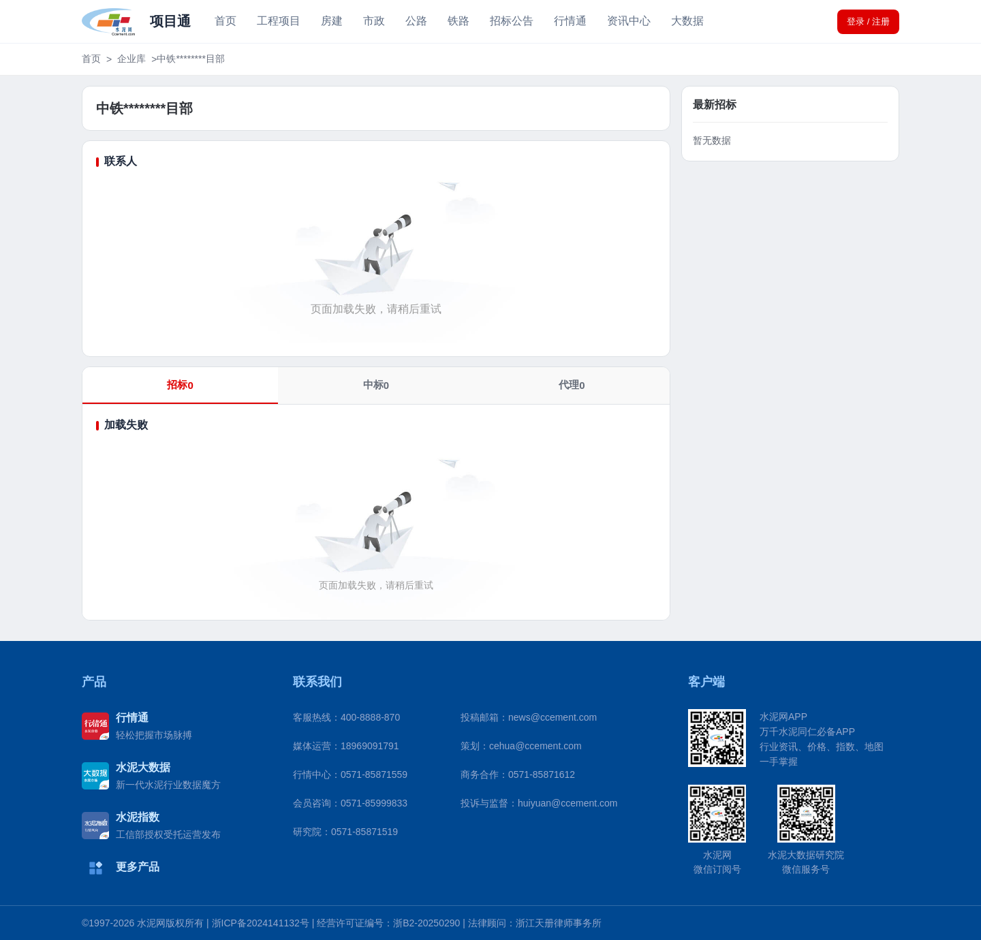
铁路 (458, 21)
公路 (416, 21)
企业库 (131, 58)
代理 (572, 385)
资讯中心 (629, 21)
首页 (225, 21)
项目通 (170, 21)
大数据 (687, 21)
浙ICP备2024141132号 (260, 923)
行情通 (570, 21)
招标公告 (511, 21)
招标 (180, 385)
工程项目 (278, 21)
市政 (374, 21)
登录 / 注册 (868, 21)
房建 (332, 21)
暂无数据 (712, 140)
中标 (376, 385)
